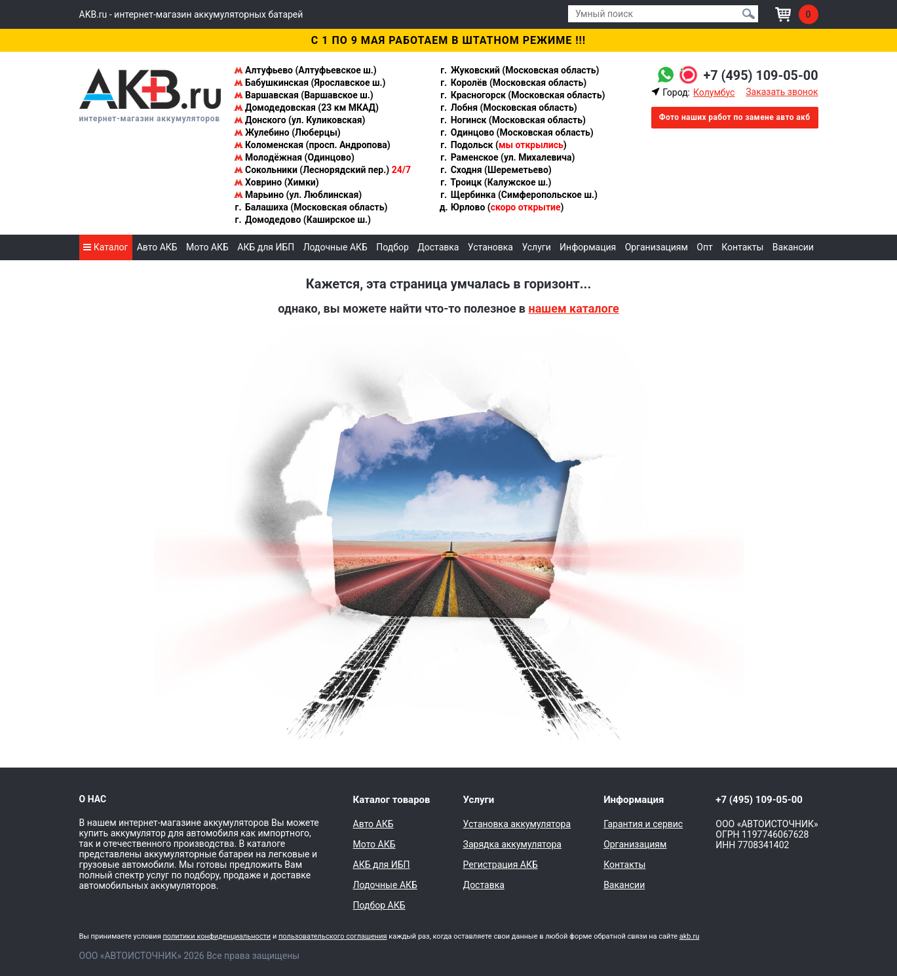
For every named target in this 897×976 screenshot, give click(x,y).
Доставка (438, 247)
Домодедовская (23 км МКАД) (306, 107)
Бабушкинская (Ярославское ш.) (310, 82)
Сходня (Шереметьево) (495, 170)
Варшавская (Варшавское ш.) (303, 95)
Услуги (536, 247)
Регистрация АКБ (500, 864)
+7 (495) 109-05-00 (760, 75)
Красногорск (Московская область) (522, 95)
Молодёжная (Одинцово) (294, 157)
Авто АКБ (157, 247)
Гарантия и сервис (643, 824)
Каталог (105, 247)
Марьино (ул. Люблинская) (298, 194)
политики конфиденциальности (216, 936)
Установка (490, 247)
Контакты (742, 247)
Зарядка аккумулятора (512, 844)
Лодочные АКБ (335, 247)
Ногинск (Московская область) (512, 120)
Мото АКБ (207, 247)
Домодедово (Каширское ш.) (302, 219)
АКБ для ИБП (265, 247)
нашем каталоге (573, 308)
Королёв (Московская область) (512, 82)
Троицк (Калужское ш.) (495, 182)
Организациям (656, 247)
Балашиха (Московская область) (311, 207)
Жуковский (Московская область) (519, 70)
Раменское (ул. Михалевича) (507, 157)
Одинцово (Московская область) (516, 132)
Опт (704, 247)
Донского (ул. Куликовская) (300, 120)
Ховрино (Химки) (276, 182)
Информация (588, 247)
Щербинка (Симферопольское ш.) (518, 194)
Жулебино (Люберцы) (287, 132)
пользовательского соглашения (332, 936)
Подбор (392, 247)
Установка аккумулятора (517, 824)
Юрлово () (501, 207)
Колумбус (714, 92)
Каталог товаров (391, 800)
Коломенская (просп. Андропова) (312, 145)
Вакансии (793, 247)
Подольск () (503, 145)
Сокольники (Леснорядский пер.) (322, 170)
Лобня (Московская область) (508, 107)
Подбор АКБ (379, 905)
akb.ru (689, 936)
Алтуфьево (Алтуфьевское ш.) (305, 70)
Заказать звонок (782, 92)
